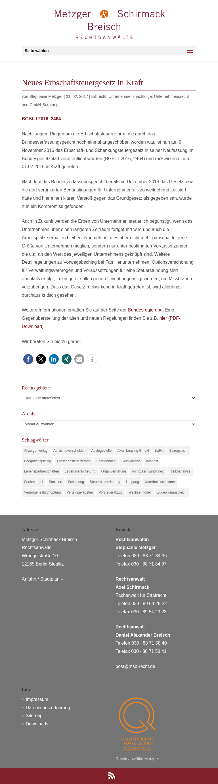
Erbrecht (98, 96)
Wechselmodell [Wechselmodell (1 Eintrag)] (139, 492)
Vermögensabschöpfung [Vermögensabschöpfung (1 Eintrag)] (42, 492)
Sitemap (34, 715)
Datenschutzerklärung (48, 707)
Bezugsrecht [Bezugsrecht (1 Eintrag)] (178, 451)
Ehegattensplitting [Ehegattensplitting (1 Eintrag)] (37, 461)
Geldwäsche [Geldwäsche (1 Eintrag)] (130, 461)
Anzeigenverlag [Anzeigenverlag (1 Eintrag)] (36, 451)
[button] (28, 359)
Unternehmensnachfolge (130, 96)
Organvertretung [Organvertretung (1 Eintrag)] (113, 471)
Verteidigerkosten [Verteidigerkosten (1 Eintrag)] (80, 492)
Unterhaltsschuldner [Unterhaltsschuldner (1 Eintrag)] (160, 482)
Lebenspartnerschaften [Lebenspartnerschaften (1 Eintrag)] (41, 471)
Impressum (37, 699)
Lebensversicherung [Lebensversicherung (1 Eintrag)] (80, 471)
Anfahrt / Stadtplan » (42, 579)
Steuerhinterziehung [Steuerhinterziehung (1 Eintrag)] (105, 482)
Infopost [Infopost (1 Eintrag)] (152, 461)
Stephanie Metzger (46, 96)
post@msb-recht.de (135, 666)
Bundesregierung (145, 310)
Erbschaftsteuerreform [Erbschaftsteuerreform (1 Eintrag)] (74, 461)
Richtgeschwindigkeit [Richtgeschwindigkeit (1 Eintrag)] (148, 471)
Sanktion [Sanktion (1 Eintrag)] (55, 482)
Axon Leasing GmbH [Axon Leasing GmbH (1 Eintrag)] (133, 451)
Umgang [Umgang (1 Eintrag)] (132, 482)
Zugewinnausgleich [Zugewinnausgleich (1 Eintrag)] (171, 492)
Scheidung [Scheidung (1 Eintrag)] (76, 482)
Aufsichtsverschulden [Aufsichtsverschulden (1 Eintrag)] (69, 451)
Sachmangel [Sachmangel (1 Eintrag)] (33, 482)
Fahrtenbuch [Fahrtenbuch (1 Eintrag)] (106, 461)
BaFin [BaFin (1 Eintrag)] (159, 451)
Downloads (37, 723)
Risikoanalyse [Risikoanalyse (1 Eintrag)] (179, 471)
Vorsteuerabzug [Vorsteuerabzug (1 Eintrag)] (111, 492)
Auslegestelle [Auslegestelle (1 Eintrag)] (101, 451)
